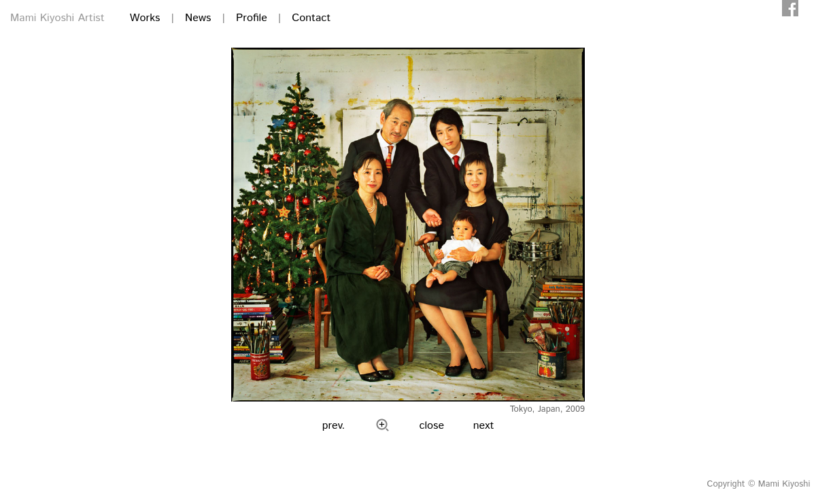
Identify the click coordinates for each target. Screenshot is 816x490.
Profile (251, 18)
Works (145, 18)
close (432, 426)
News (198, 18)
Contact (311, 18)
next (483, 426)
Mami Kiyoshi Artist (57, 18)
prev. (333, 426)
